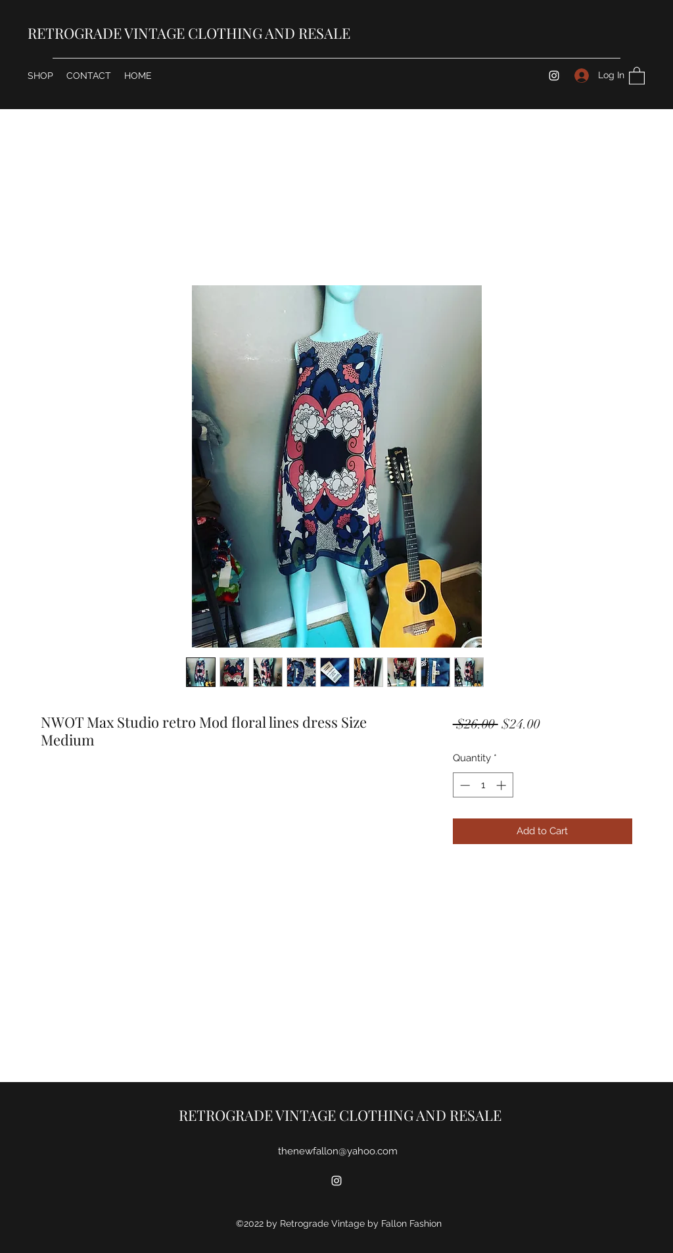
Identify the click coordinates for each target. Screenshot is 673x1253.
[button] (637, 75)
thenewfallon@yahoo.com (338, 1151)
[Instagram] (554, 75)
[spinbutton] (483, 785)
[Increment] (502, 785)
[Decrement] (464, 785)
